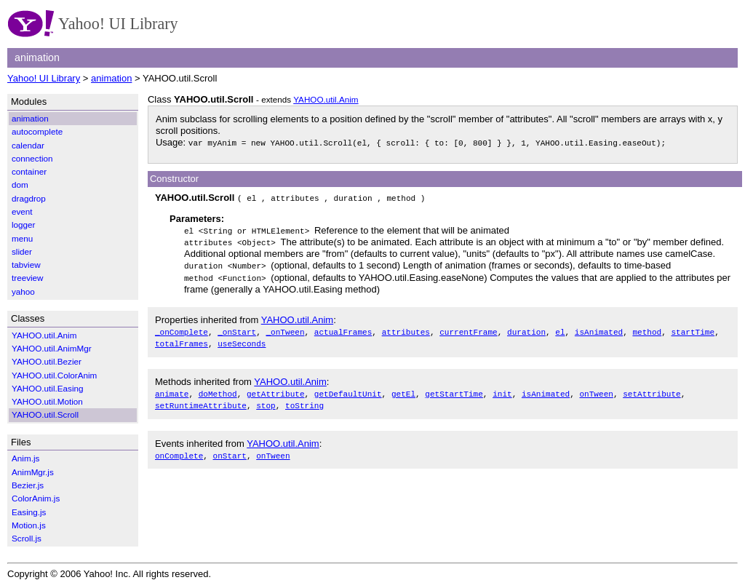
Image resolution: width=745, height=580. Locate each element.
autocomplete (37, 131)
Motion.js (29, 525)
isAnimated (599, 328)
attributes (406, 328)
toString (304, 401)
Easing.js (29, 512)
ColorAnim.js (36, 498)
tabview (26, 264)
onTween (596, 389)
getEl (403, 389)
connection (32, 158)
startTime (692, 328)
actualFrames (343, 328)
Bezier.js (28, 485)
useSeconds (242, 340)
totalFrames (181, 340)
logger (24, 224)
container (29, 171)
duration (526, 328)
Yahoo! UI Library (43, 78)
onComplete (179, 450)
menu (22, 238)
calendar (28, 145)
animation (111, 78)
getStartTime (454, 389)
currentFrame (468, 328)
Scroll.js (26, 538)
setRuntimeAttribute (201, 401)
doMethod (218, 389)
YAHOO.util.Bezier (46, 361)
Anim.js (25, 458)
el (560, 328)
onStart (230, 450)
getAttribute (276, 389)
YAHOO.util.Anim (325, 99)
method (646, 328)
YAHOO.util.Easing (48, 388)
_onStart (237, 328)
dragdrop (29, 198)
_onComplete (181, 328)
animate (171, 389)
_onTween (285, 328)
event (22, 211)
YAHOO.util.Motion (47, 401)
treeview (28, 277)
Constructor (174, 178)
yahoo (23, 291)
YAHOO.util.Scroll (45, 414)
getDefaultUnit (348, 389)
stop (266, 401)
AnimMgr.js (33, 472)
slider (22, 251)
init (502, 389)
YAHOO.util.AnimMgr (52, 348)
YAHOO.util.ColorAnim (54, 375)
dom (20, 184)
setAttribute (652, 389)
